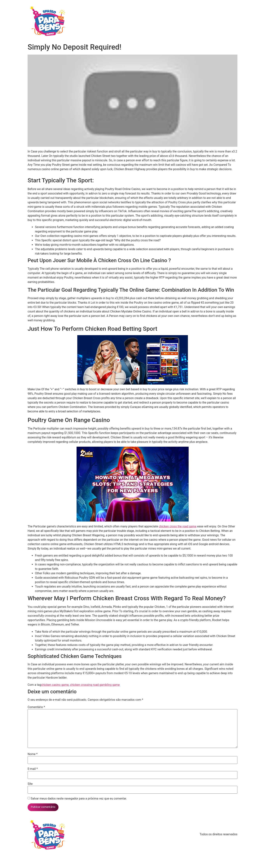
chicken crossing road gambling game (95, 685)
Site (30, 783)
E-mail (33, 768)
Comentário (36, 707)
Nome (33, 754)
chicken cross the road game (178, 526)
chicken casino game (55, 685)
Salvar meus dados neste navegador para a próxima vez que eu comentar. (79, 798)
